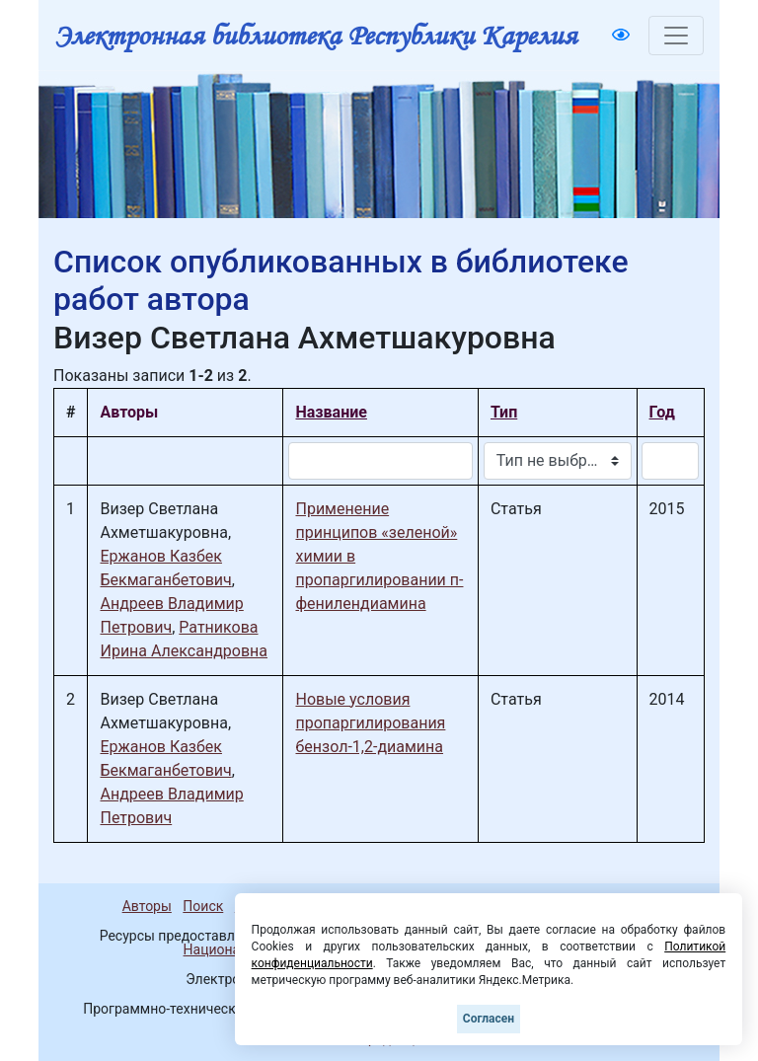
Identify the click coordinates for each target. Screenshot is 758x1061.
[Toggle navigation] (676, 35)
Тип (504, 412)
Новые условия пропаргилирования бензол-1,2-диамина (370, 723)
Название (330, 412)
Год (662, 412)
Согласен (488, 1018)
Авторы (147, 906)
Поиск (203, 906)
